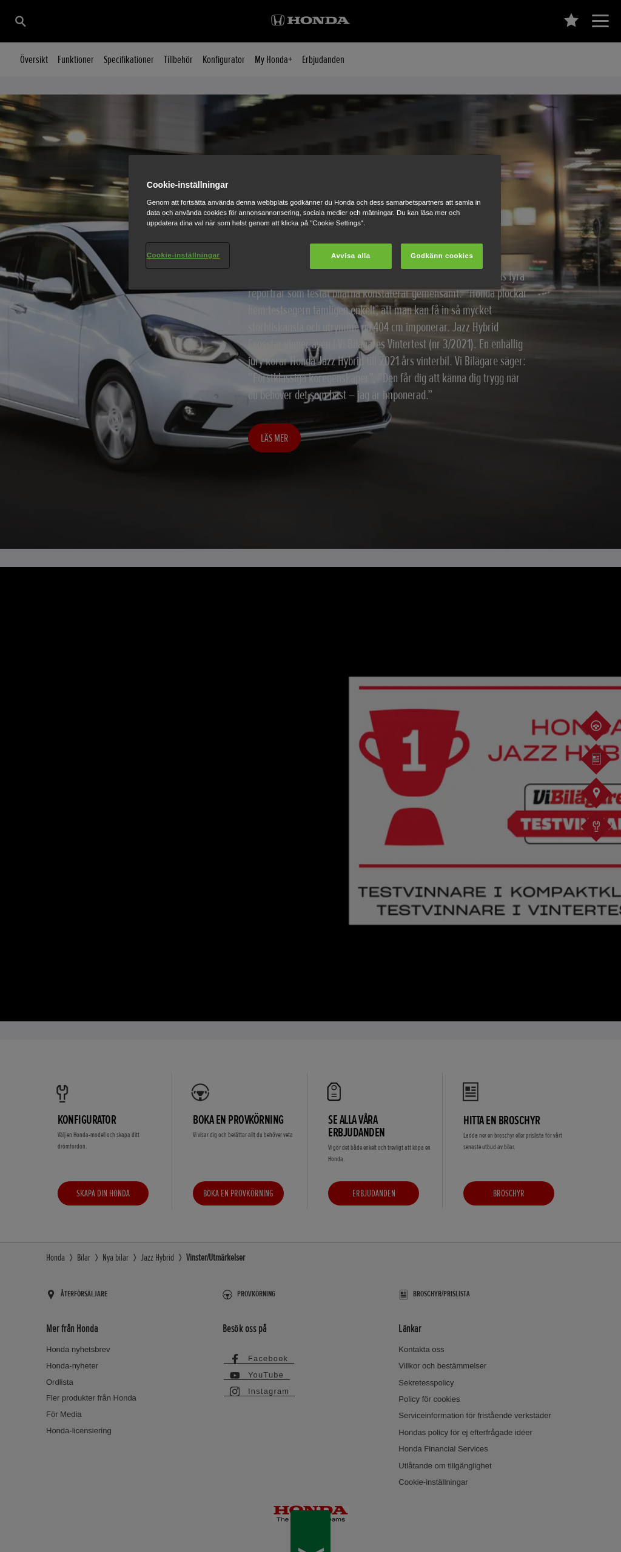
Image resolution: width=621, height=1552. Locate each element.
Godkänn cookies (442, 255)
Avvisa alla (351, 255)
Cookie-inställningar (183, 255)
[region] (315, 222)
